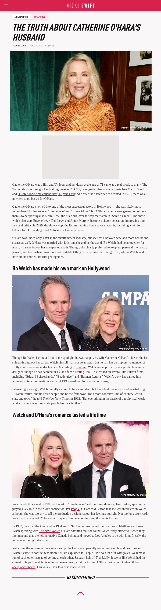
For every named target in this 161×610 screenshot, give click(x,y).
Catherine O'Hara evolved (28, 206)
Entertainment (21, 16)
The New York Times (56, 398)
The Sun (81, 367)
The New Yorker (49, 531)
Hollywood (39, 16)
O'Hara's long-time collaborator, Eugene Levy (46, 194)
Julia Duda (20, 45)
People (75, 509)
